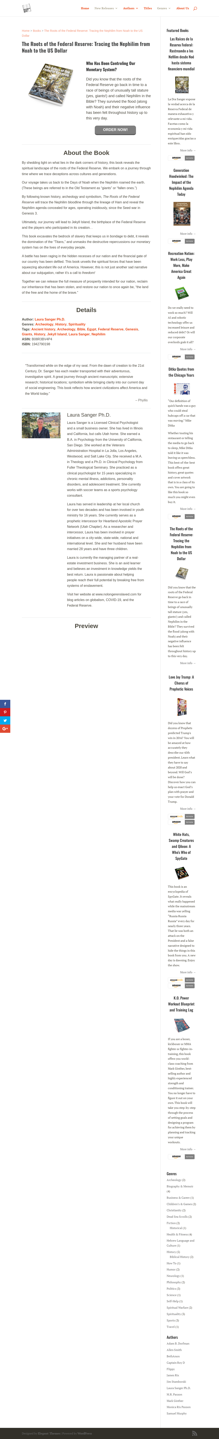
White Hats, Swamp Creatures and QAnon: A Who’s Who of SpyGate (181, 846)
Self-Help (173, 1301)
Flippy (171, 1369)
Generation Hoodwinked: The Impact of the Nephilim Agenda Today (181, 182)
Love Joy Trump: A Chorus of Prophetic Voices (181, 683)
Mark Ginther (175, 1401)
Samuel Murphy (177, 1413)
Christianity (174, 1210)
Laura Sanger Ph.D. (50, 319)
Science (172, 1295)
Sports (171, 1320)
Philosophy (174, 1282)
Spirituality (76, 324)
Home (85, 8)
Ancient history (43, 329)
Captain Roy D (176, 1363)
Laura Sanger (79, 334)
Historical (176, 1228)
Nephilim (98, 334)
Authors (128, 8)
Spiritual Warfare (177, 1307)
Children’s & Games (179, 1204)
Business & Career (178, 1198)
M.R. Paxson (174, 1394)
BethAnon (173, 1356)
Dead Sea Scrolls (177, 1217)
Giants (27, 334)
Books (37, 30)
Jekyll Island (57, 334)
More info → (188, 150)
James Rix (173, 1375)
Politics (171, 1289)
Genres (162, 8)
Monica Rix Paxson (179, 1407)
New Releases (104, 8)
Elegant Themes (49, 1433)
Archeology (44, 324)
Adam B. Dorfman (178, 1343)
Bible (81, 329)
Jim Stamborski (176, 1382)
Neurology (173, 1276)
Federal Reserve (111, 329)
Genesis (131, 329)
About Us (182, 8)
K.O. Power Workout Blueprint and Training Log (181, 1003)
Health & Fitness (177, 1234)
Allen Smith (174, 1350)
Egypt (91, 329)
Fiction (171, 1223)
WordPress (84, 1433)
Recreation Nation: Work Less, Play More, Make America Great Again (181, 265)
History (61, 324)
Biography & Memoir (180, 1186)
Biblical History (179, 1257)
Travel (171, 1327)
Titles (148, 8)
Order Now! (115, 130)
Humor (171, 1269)
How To (171, 1263)
